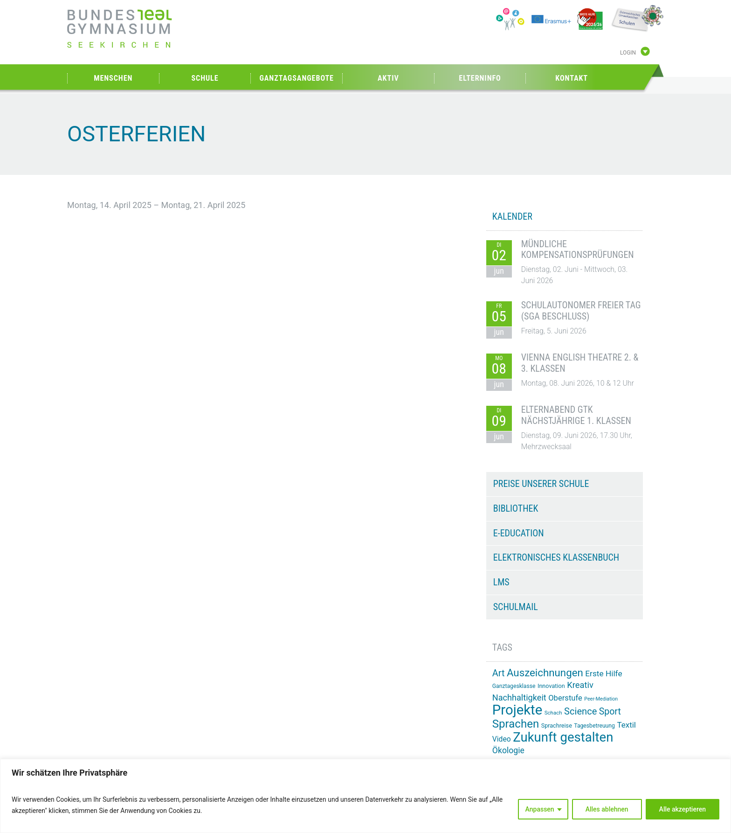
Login (628, 52)
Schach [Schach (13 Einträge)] (553, 712)
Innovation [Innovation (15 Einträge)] (551, 685)
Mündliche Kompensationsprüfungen (577, 249)
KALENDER (512, 216)
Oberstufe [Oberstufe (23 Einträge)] (565, 698)
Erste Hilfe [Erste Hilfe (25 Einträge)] (603, 673)
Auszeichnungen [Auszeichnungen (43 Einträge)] (545, 672)
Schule (204, 78)
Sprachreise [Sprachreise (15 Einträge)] (556, 725)
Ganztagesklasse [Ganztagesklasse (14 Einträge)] (514, 686)
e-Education (518, 533)
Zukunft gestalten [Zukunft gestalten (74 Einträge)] (563, 737)
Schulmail (515, 606)
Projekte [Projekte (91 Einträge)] (517, 710)
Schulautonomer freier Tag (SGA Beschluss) (581, 310)
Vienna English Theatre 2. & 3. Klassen (580, 363)
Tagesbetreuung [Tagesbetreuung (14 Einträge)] (594, 725)
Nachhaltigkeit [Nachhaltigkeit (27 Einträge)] (519, 697)
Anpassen (539, 809)
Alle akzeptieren (682, 809)
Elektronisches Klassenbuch (556, 557)
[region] (365, 796)
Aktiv (388, 78)
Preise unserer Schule (541, 483)
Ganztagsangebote (296, 78)
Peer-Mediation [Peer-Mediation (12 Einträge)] (601, 699)
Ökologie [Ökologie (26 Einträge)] (508, 750)
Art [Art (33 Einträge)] (498, 673)
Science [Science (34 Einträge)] (580, 711)
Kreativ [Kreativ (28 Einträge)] (580, 685)
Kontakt (571, 78)
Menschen (113, 78)
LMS (501, 582)
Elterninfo (480, 78)
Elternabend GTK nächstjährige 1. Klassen (576, 415)
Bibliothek (515, 508)
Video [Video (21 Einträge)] (501, 739)
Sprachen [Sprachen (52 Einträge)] (515, 723)
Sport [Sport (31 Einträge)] (610, 711)
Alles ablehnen (607, 809)
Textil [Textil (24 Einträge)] (626, 724)
